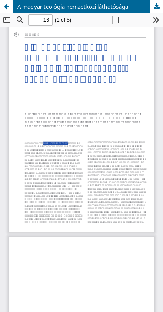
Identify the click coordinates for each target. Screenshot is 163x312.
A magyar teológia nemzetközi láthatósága (72, 6)
